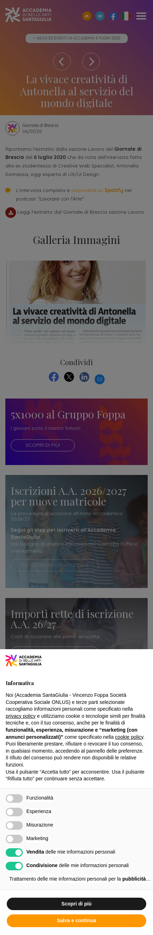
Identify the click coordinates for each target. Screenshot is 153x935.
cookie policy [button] (129, 738)
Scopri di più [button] (77, 904)
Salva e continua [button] (76, 921)
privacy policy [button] (21, 717)
